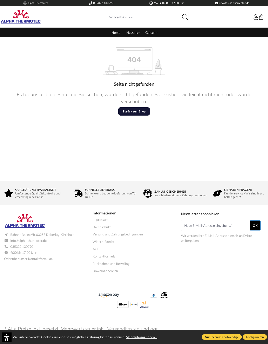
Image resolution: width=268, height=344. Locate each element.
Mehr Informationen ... (141, 337)
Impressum (100, 219)
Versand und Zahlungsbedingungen (118, 234)
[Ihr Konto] (256, 17)
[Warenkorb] (261, 17)
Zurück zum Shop (134, 111)
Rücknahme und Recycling (111, 264)
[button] (7, 337)
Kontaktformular (40, 259)
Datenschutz (102, 227)
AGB (96, 249)
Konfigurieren (255, 337)
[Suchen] (184, 17)
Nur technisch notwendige (222, 337)
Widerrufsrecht (103, 241)
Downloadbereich (105, 271)
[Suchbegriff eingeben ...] (143, 17)
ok (255, 225)
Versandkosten (123, 329)
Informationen (104, 213)
